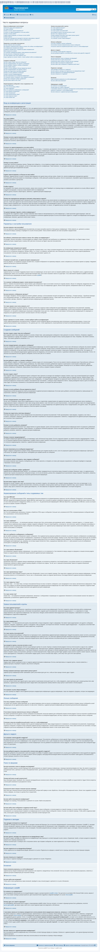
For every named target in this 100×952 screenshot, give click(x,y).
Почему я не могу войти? (10, 33)
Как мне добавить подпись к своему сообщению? (16, 65)
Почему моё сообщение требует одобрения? (15, 78)
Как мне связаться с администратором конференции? (64, 91)
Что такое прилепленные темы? (12, 94)
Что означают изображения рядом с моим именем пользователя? (20, 52)
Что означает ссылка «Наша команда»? (61, 38)
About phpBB (69, 894)
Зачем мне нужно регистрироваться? (13, 27)
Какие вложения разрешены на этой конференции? (64, 79)
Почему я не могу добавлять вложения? (14, 72)
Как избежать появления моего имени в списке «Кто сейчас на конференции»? (23, 46)
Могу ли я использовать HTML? (11, 86)
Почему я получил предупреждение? (13, 74)
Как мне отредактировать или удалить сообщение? (16, 63)
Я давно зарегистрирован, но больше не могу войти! (17, 35)
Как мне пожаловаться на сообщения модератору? (16, 75)
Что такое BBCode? (8, 85)
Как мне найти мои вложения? (58, 80)
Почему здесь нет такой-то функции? (60, 87)
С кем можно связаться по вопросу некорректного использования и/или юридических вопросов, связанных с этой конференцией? (72, 89)
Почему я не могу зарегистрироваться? (13, 30)
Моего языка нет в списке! (10, 51)
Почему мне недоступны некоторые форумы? (15, 71)
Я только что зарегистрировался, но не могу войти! (16, 32)
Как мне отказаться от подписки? (59, 74)
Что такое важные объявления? (12, 91)
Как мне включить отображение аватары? (14, 54)
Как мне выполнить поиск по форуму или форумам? (64, 58)
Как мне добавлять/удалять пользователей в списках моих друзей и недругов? (70, 53)
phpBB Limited (54, 893)
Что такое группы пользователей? (59, 30)
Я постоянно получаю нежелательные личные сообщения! (65, 44)
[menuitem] (13, 15)
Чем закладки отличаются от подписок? (61, 69)
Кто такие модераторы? (57, 29)
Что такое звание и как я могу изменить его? (15, 55)
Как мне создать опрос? (10, 66)
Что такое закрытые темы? (10, 96)
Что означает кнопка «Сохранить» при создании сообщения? (19, 77)
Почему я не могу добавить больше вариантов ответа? (17, 68)
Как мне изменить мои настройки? (12, 44)
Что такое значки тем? (9, 97)
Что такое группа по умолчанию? (59, 36)
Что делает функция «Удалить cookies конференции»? (17, 39)
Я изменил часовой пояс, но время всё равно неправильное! (19, 49)
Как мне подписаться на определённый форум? (63, 72)
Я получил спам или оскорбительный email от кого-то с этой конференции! (69, 46)
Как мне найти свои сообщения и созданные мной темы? (65, 64)
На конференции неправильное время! (13, 47)
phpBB (39, 275)
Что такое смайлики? (9, 88)
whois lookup (17, 915)
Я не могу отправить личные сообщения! (61, 43)
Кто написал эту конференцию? (59, 85)
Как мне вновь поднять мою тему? (12, 80)
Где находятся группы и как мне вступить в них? (63, 32)
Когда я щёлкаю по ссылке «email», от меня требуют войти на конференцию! (23, 57)
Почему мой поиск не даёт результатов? (61, 59)
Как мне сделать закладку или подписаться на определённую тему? (68, 71)
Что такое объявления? (9, 92)
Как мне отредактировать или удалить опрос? (15, 69)
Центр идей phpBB (9, 905)
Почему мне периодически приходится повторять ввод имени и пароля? (22, 38)
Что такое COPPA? (8, 29)
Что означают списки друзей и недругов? (61, 51)
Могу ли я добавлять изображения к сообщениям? (16, 89)
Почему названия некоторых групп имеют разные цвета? (65, 35)
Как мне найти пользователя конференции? (62, 62)
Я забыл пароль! (8, 36)
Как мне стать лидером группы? (59, 33)
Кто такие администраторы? (58, 27)
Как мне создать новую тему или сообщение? (15, 62)
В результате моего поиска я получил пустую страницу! (64, 61)
